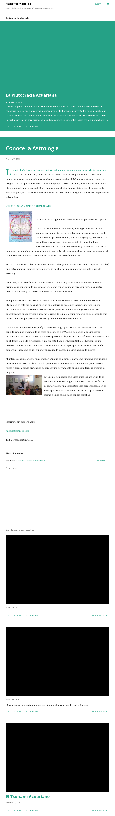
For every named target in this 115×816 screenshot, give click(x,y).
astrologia (20, 461)
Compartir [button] (10, 126)
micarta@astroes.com (17, 430)
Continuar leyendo (100, 615)
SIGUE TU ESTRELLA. (19, 4)
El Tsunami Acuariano (28, 796)
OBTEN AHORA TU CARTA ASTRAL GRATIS (28, 205)
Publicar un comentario (27, 126)
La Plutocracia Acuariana (31, 95)
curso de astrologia (36, 461)
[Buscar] (98, 4)
